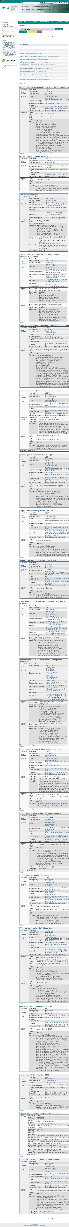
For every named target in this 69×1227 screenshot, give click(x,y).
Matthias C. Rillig (50, 935)
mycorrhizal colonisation (53, 951)
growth (63, 694)
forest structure (51, 284)
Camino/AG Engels (53, 765)
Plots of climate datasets (8, 26)
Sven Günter (50, 269)
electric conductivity (7, 48)
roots (66, 414)
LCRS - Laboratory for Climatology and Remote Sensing (37, 1225)
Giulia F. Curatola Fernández (45, 1121)
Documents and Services (44, 21)
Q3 (47, 697)
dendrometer (7, 48)
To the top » (65, 1222)
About (25, 21)
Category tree (6, 25)
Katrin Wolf (48, 1012)
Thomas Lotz (49, 95)
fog (39, 32)
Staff (29, 21)
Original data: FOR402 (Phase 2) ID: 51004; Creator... (56, 628)
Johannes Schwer (51, 96)
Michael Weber (51, 674)
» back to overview (21, 153)
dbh (58, 414)
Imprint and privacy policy (34, 1224)
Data (52, 21)
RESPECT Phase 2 (59, 21)
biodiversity (49, 108)
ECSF (13, 47)
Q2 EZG (49, 1176)
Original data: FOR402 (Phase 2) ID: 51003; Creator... (56, 280)
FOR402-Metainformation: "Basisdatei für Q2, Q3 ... (54, 625)
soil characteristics (52, 1022)
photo (13, 50)
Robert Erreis (50, 262)
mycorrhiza (48, 952)
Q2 (64, 696)
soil (55, 952)
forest (60, 108)
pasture (46, 1137)
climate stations (32, 32)
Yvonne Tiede (49, 331)
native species (57, 697)
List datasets (5, 24)
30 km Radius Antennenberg (57, 207)
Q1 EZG (49, 472)
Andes (65, 343)
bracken (39, 1137)
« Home (21, 1222)
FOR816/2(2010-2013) (23, 22)
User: (22, 2)
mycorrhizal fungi (51, 949)
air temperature (9, 43)
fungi (60, 949)
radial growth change (10, 52)
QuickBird (66, 1137)
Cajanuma (49, 216)
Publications (35, 21)
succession (54, 283)
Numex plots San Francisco (56, 942)
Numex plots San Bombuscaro (57, 169)
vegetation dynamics (52, 581)
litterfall (60, 174)
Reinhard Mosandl (51, 464)
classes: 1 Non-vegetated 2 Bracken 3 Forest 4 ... (52, 1135)
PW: (41, 2)
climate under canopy (10, 46)
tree (56, 108)
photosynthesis (7, 51)
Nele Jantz (48, 566)
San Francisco (56, 213)
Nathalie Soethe (50, 396)
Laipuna (49, 523)
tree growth (49, 696)
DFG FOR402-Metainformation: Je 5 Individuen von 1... (57, 893)
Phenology (49, 633)
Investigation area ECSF (55, 103)
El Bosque (50, 891)
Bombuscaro (50, 214)
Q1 (59, 481)
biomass (49, 414)
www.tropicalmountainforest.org (15, 1)
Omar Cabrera (50, 669)
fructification (49, 901)
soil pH (64, 1024)
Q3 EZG (49, 831)
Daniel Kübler (50, 667)
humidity (5, 50)
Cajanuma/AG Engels (54, 407)
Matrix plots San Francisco (55, 1017)
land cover (58, 1137)
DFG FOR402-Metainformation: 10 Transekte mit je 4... (56, 276)
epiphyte (55, 532)
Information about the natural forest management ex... (55, 689)
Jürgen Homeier (50, 162)
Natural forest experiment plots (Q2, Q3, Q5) (55, 622)
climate (9, 45)
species (65, 108)
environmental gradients (53, 533)
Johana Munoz (51, 670)
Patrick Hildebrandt (52, 672)
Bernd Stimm (50, 675)
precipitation (9, 52)
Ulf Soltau (48, 93)
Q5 (50, 697)
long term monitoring (53, 694)
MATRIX (58, 214)
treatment (50, 631)
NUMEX (53, 174)
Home (20, 21)
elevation (62, 532)
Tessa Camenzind (51, 934)
